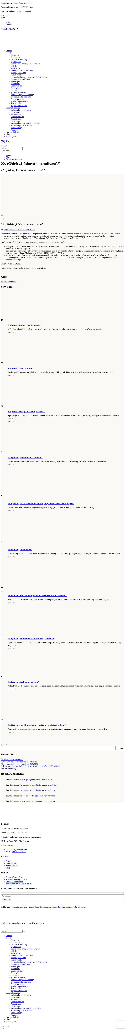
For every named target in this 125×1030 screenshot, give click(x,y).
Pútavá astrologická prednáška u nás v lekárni (19, 762)
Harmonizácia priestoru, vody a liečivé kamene (29, 77)
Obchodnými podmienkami (45, 907)
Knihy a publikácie (18, 73)
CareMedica (15, 57)
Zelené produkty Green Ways (22, 70)
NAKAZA (40, 923)
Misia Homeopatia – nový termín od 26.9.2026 (19, 764)
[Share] (4, 1026)
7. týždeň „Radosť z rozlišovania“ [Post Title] (24, 325)
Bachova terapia (17, 86)
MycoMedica (16, 62)
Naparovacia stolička (19, 106)
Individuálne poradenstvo (21, 110)
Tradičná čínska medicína (21, 97)
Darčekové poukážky (19, 59)
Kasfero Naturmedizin (19, 101)
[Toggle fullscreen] (7, 1026)
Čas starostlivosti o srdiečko (12, 760)
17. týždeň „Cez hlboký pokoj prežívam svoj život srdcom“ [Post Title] (37, 725)
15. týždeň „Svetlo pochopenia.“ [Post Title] (24, 682)
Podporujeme (11, 136)
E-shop (8, 53)
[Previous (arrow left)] (2, 1028)
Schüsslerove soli (17, 117)
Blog (8, 134)
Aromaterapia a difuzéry (20, 79)
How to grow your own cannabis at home (36, 779)
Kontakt (9, 24)
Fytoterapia (15, 81)
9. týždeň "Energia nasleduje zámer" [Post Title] (26, 411)
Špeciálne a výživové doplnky (22, 95)
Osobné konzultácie (13, 108)
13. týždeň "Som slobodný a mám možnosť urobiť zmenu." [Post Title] (37, 595)
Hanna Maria (16, 90)
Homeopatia (15, 121)
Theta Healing (16, 128)
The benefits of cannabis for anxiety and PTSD (38, 785)
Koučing (14, 130)
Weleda (14, 66)
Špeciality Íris (16, 103)
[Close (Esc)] (2, 1026)
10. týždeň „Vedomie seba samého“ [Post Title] (25, 457)
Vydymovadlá (16, 75)
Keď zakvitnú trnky (8, 768)
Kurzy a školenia (12, 132)
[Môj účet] (62, 141)
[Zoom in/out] (9, 1026)
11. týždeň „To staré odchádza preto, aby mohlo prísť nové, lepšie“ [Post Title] (41, 503)
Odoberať (6, 899)
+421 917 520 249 (19, 852)
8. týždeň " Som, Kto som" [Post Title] (21, 368)
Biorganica (15, 55)
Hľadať (4, 745)
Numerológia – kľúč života (21, 125)
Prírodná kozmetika (18, 92)
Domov (9, 51)
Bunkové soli (16, 88)
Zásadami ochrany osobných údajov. (72, 907)
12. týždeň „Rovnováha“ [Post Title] (20, 549)
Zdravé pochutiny (18, 99)
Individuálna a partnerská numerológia (26, 123)
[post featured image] (21, 317)
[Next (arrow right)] (4, 1028)
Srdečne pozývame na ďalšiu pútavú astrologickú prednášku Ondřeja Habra (30, 766)
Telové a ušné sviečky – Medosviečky (25, 64)
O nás (8, 22)
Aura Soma (15, 84)
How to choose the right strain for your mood (37, 796)
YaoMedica (15, 68)
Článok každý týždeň (26, 230)
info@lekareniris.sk (19, 849)
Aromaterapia (16, 119)
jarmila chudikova (11, 230)
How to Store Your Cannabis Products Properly (38, 801)
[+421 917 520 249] (62, 29)
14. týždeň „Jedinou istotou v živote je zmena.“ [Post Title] (31, 638)
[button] (4, 146)
